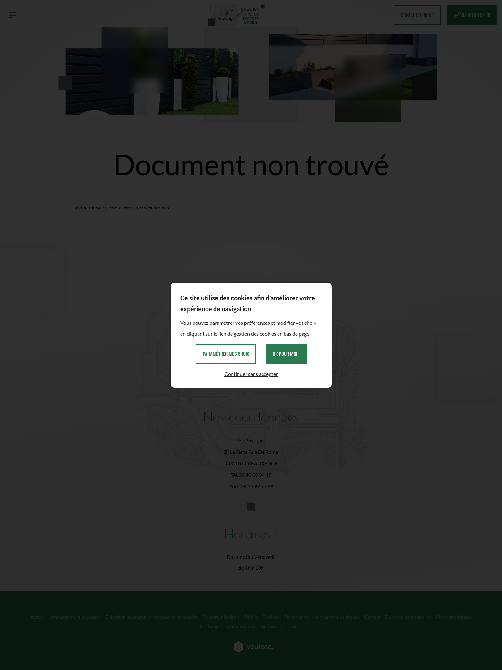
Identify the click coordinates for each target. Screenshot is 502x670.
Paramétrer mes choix (226, 354)
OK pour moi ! (286, 354)
